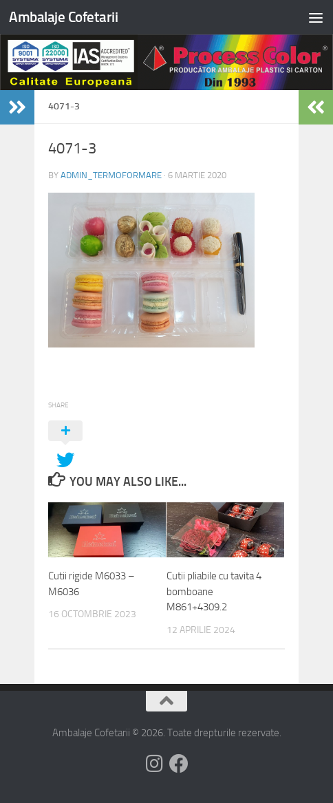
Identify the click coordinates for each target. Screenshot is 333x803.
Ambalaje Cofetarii (63, 16)
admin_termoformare (111, 175)
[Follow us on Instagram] (154, 763)
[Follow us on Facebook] (179, 763)
